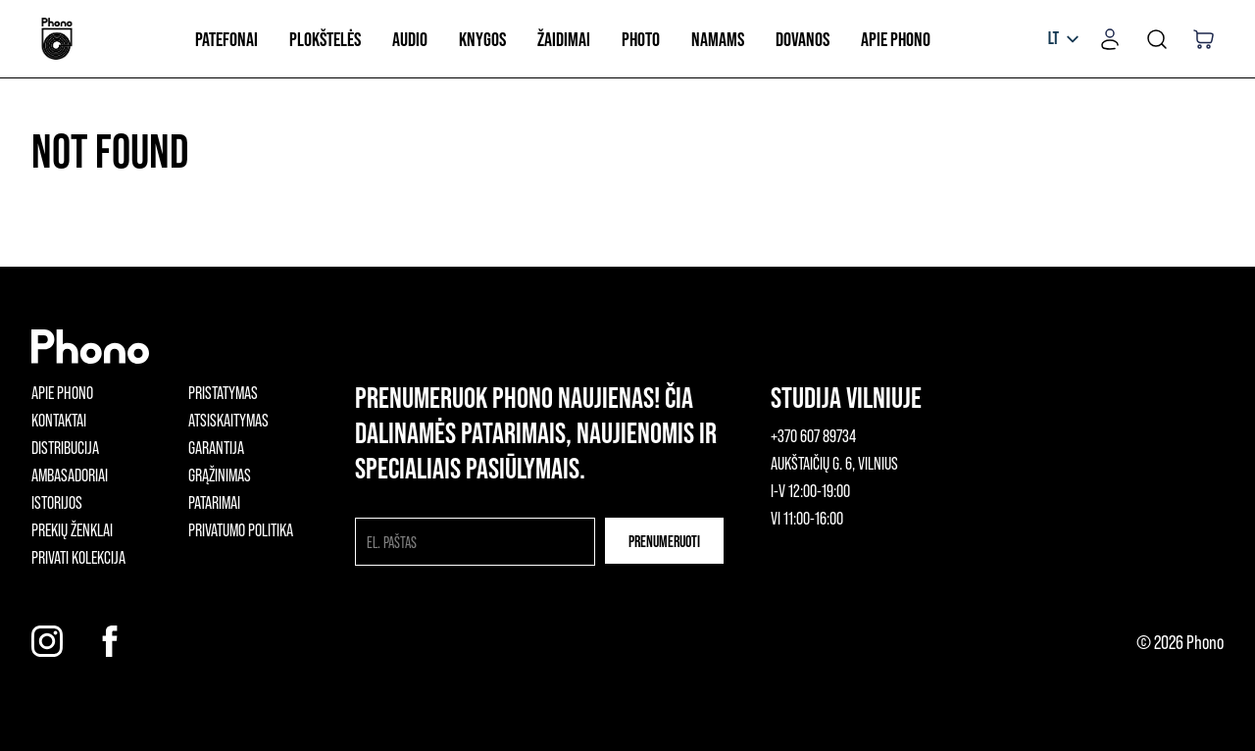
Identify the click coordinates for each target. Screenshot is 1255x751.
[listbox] (1063, 39)
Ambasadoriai (69, 474)
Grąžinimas (219, 474)
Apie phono (62, 392)
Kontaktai (58, 419)
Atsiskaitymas (228, 419)
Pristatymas (223, 392)
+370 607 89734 (813, 435)
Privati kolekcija (78, 557)
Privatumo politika (240, 529)
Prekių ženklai (72, 529)
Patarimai (214, 502)
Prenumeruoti (664, 540)
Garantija (216, 447)
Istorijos (56, 502)
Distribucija (65, 447)
